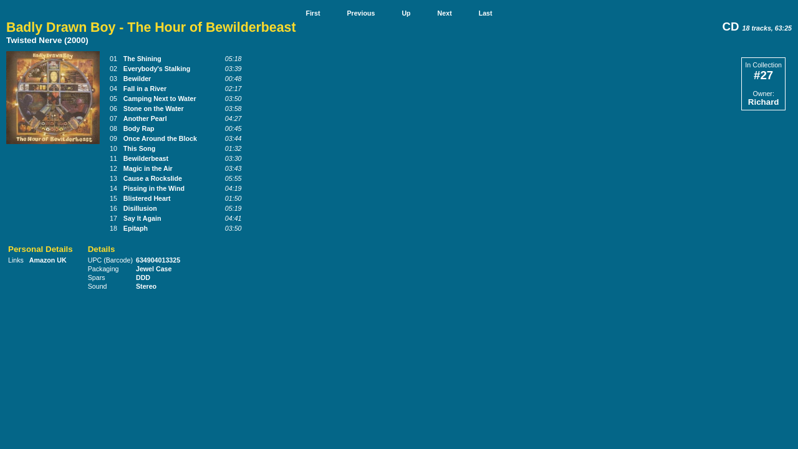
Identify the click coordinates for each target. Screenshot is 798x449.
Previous (361, 13)
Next (445, 13)
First (312, 13)
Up (405, 13)
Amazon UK (48, 260)
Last (486, 13)
